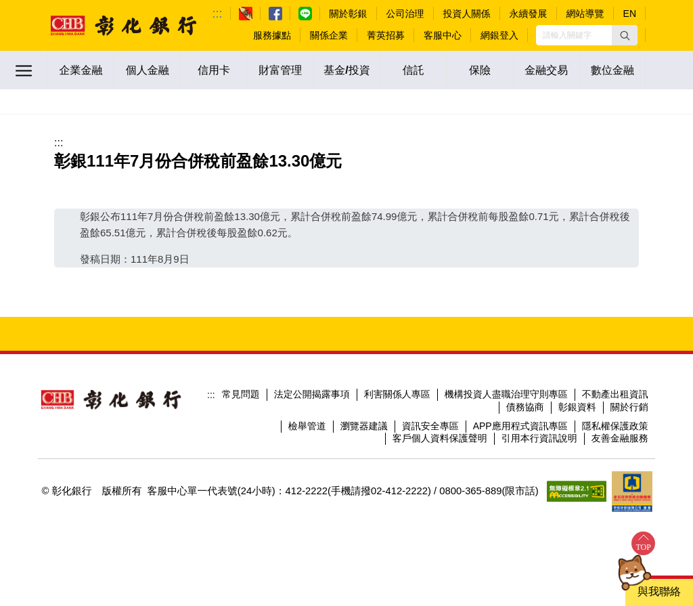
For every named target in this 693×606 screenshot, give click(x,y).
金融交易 (546, 70)
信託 (413, 70)
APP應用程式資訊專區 (520, 425)
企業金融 (81, 70)
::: (218, 13)
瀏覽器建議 (364, 425)
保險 (480, 70)
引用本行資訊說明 (539, 438)
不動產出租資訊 (615, 394)
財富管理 (280, 70)
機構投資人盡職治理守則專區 (506, 394)
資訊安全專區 (430, 425)
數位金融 (612, 70)
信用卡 (214, 70)
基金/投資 (346, 70)
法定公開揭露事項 (312, 394)
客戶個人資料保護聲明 (440, 438)
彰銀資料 (577, 407)
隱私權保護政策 (615, 425)
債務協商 (525, 407)
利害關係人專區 (397, 394)
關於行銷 (629, 407)
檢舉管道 (307, 425)
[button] (625, 35)
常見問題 (241, 394)
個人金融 (147, 70)
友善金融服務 (619, 438)
